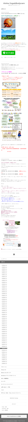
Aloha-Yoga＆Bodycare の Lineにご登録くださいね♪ (13, 13)
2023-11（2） (4, 306)
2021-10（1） (4, 338)
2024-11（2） (4, 289)
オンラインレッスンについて (7, 384)
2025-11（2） (4, 274)
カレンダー (3, 381)
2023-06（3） (4, 314)
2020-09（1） (4, 355)
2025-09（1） (4, 278)
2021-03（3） (4, 348)
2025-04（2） (4, 284)
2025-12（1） (4, 272)
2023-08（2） (4, 310)
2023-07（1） (4, 312)
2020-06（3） (4, 361)
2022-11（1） (4, 323)
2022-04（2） (4, 331)
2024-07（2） (4, 295)
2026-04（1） (4, 265)
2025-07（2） (4, 280)
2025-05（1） (4, 282)
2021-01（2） (4, 350)
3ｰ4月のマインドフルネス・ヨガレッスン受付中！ (12, 160)
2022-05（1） (4, 329)
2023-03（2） (4, 318)
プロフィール (3, 366)
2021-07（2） (4, 344)
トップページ (3, 258)
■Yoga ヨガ (3, 369)
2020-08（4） (4, 357)
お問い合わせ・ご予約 (5, 387)
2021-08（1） (4, 342)
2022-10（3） (4, 325)
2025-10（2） (4, 276)
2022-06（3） (4, 327)
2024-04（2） (4, 299)
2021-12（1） (4, 335)
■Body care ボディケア (6, 372)
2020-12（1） (4, 352)
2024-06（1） (4, 297)
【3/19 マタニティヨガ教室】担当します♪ (10, 64)
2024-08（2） (4, 293)
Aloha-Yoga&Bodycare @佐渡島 (11, 420)
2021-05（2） (4, 346)
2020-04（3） (4, 363)
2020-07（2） (4, 359)
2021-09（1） (4, 340)
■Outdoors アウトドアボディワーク (8, 375)
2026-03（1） (4, 267)
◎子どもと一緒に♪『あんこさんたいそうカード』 (11, 392)
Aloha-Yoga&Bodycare (14, 3)
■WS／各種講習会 (4, 378)
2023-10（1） (4, 308)
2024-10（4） (4, 291)
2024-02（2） (4, 301)
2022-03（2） (4, 333)
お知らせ (3, 261)
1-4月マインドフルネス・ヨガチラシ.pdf (10, 249)
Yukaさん (11, 78)
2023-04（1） (4, 316)
